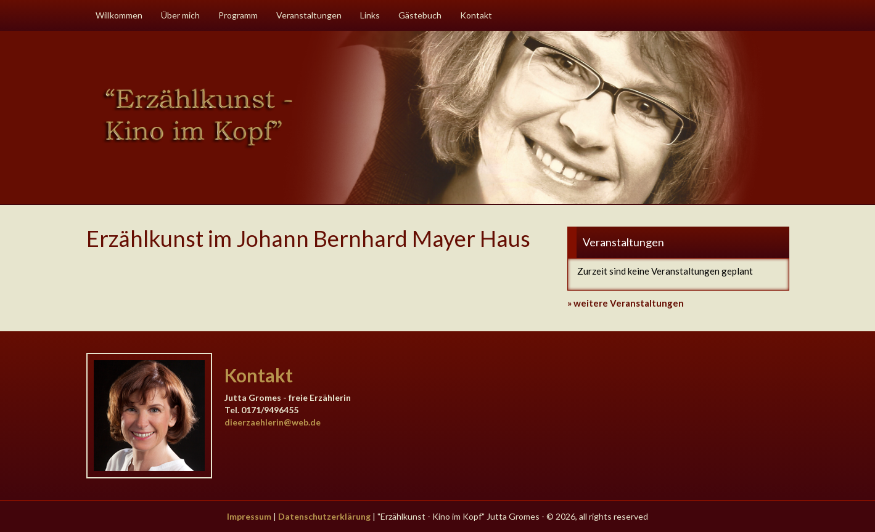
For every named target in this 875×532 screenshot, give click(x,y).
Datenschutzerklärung (324, 516)
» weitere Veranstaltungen (625, 302)
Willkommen (119, 15)
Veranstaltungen (309, 15)
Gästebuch (420, 15)
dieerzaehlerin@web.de (272, 422)
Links (370, 15)
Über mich (180, 15)
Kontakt (476, 15)
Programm (238, 15)
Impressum (249, 516)
